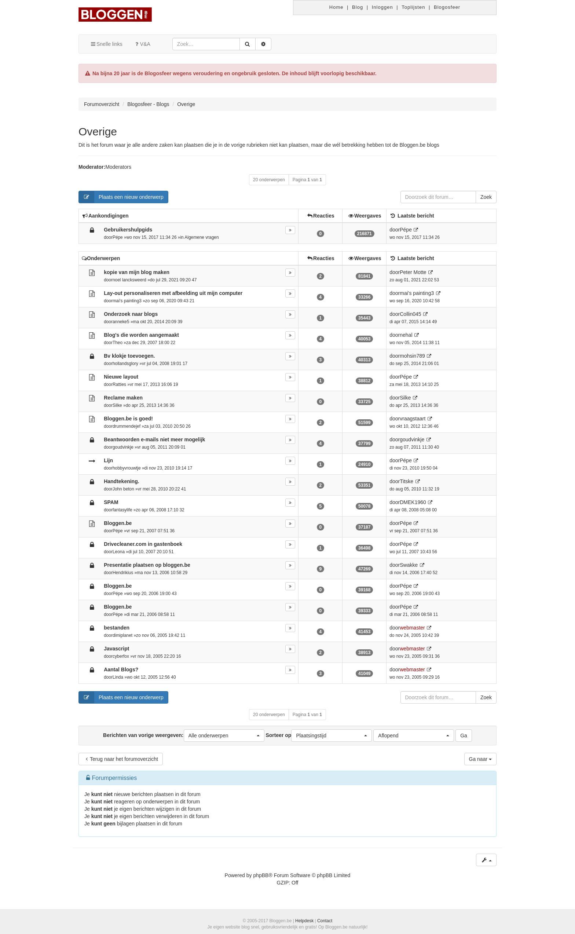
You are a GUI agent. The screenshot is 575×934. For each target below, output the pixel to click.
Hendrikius (123, 572)
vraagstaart (412, 419)
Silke (117, 405)
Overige (97, 131)
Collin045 (410, 314)
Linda (118, 677)
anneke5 (121, 321)
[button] (224, 735)
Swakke (409, 565)
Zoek (486, 197)
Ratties (119, 384)
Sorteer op (318, 735)
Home (336, 7)
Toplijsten (413, 7)
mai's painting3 (127, 300)
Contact (324, 920)
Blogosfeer (447, 7)
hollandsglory (125, 363)
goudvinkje (123, 447)
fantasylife (122, 509)
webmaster (412, 628)
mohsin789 (412, 356)
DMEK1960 (413, 502)
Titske (406, 481)
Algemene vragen (201, 237)
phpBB (260, 875)
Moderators (118, 167)
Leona (119, 551)
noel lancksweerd (129, 279)
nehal (406, 335)
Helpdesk (304, 920)
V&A (141, 44)
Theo (117, 342)
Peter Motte (413, 272)
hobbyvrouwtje (127, 468)
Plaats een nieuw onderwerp (121, 197)
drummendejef (126, 426)
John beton (123, 489)
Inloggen (382, 7)
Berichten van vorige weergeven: (183, 735)
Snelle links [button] (106, 44)
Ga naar (480, 759)
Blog (357, 7)
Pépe (118, 237)
